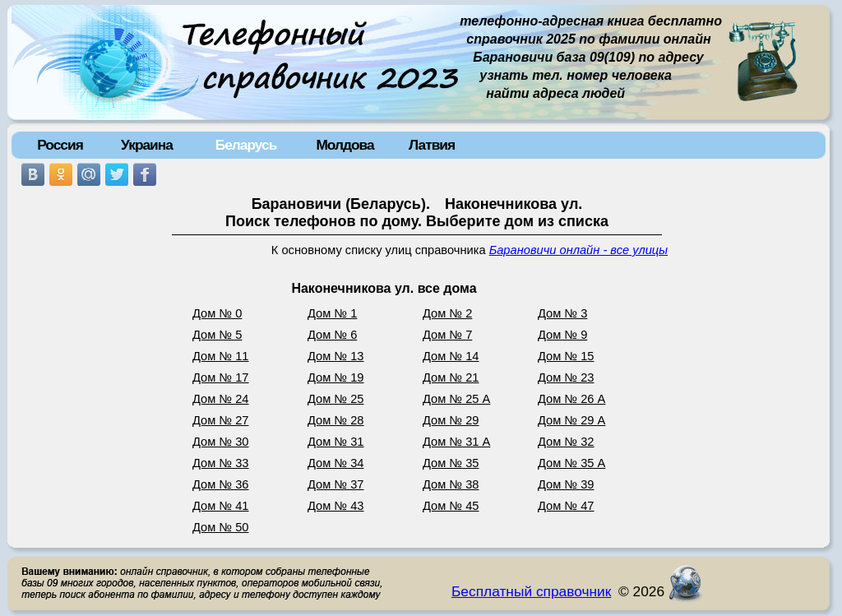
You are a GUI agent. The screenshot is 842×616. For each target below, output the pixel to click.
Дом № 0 (217, 313)
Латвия (432, 145)
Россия (60, 145)
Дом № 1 (332, 313)
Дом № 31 (336, 441)
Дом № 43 (336, 505)
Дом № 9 (562, 334)
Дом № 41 (220, 505)
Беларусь (246, 145)
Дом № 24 (220, 398)
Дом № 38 (451, 484)
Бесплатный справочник (531, 591)
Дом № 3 (562, 313)
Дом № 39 (566, 484)
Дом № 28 (336, 420)
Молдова (344, 145)
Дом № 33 (220, 463)
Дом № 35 (451, 463)
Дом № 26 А (571, 398)
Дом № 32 (566, 441)
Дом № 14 (451, 356)
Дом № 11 (220, 356)
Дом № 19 (336, 377)
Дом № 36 (220, 484)
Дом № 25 (336, 398)
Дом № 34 (336, 463)
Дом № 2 (447, 313)
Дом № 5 (217, 334)
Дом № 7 (447, 334)
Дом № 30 (220, 441)
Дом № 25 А (456, 398)
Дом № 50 (220, 527)
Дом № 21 (451, 377)
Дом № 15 (566, 356)
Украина (147, 145)
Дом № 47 (566, 505)
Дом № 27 (220, 420)
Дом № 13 (336, 356)
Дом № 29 (451, 420)
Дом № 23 (566, 377)
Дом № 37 (336, 484)
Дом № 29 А (571, 420)
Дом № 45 (451, 505)
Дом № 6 (332, 334)
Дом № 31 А (456, 441)
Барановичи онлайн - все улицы (578, 250)
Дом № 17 (220, 377)
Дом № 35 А (571, 463)
